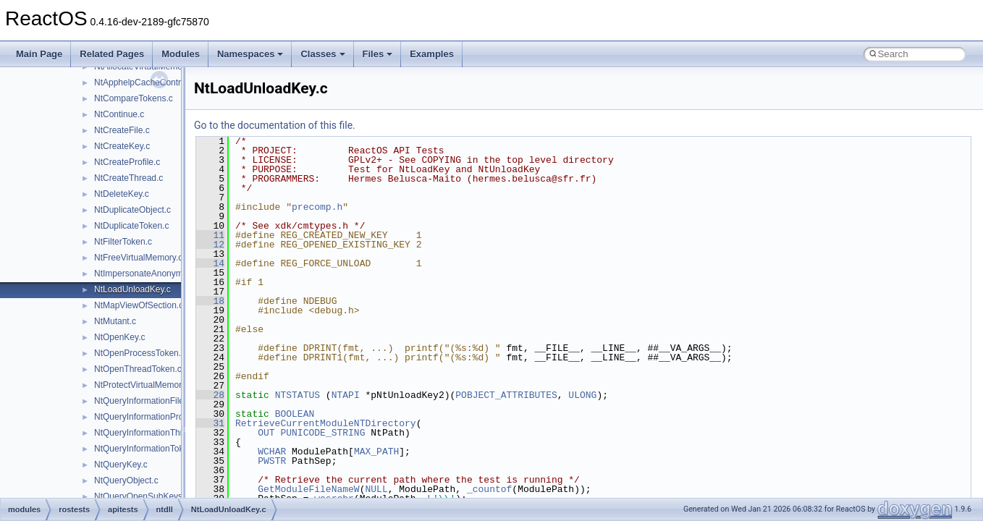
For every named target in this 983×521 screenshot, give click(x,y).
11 (210, 235)
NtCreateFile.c (122, 130)
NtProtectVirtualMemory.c (143, 385)
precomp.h (317, 206)
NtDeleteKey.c (121, 194)
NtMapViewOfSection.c (138, 305)
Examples (432, 53)
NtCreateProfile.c (127, 162)
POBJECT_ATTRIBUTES (506, 395)
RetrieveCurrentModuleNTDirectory (325, 423)
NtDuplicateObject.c (132, 210)
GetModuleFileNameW (308, 489)
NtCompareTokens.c (133, 98)
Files (378, 53)
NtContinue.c (119, 114)
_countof (489, 489)
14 (210, 263)
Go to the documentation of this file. (274, 125)
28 (210, 395)
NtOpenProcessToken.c (139, 353)
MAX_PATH (376, 451)
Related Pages (112, 53)
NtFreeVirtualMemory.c (138, 258)
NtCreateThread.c (128, 178)
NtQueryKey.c (121, 464)
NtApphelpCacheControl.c (144, 82)
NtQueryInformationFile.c (142, 401)
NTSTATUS (297, 395)
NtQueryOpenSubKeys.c (141, 496)
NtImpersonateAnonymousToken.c (160, 273)
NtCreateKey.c (122, 146)
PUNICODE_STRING (322, 432)
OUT (266, 432)
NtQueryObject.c (126, 480)
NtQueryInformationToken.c (147, 449)
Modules (180, 53)
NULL (376, 489)
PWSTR (272, 460)
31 (210, 423)
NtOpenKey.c (119, 337)
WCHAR (272, 451)
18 (210, 301)
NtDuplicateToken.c (131, 226)
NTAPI (346, 395)
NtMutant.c (115, 321)
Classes (322, 53)
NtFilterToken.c (123, 242)
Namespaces (250, 53)
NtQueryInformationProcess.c (151, 417)
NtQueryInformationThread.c (149, 433)
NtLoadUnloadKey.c (132, 289)
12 (210, 244)
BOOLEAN (295, 413)
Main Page (39, 53)
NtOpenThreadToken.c (138, 369)
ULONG (582, 395)
